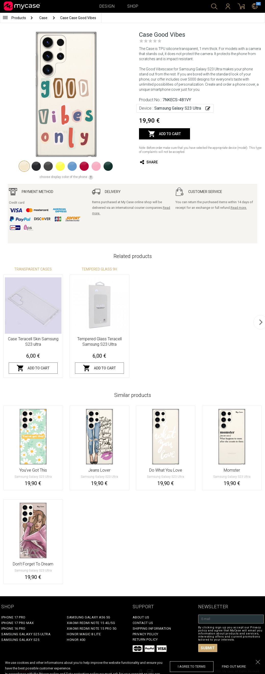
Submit (208, 648)
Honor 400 (76, 640)
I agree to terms (192, 666)
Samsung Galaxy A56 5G (88, 617)
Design (107, 6)
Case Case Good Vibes (78, 18)
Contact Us (143, 623)
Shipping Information (152, 628)
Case (43, 18)
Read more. (239, 208)
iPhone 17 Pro (13, 617)
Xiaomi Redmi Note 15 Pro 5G (92, 628)
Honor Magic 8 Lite (84, 634)
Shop (132, 6)
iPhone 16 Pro (13, 628)
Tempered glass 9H (99, 269)
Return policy (145, 639)
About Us (141, 617)
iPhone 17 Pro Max (17, 623)
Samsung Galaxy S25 (20, 640)
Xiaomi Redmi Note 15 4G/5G (91, 623)
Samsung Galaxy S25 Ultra (26, 634)
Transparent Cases (33, 269)
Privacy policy (145, 634)
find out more (234, 666)
